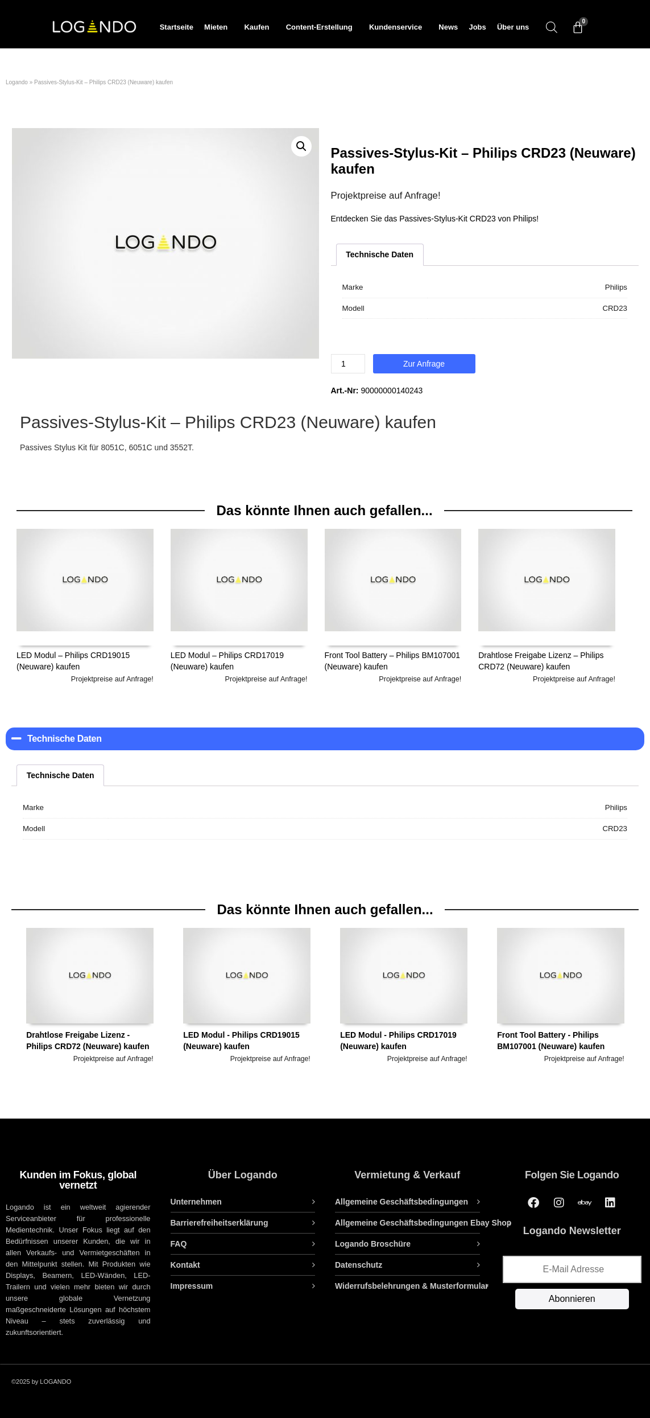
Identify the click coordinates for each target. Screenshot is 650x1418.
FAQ (179, 1243)
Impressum (192, 1285)
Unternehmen (196, 1201)
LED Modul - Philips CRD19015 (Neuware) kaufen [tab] (246, 996)
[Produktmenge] (348, 363)
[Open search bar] (551, 27)
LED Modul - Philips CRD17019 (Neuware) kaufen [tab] (403, 996)
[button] (301, 146)
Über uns (513, 27)
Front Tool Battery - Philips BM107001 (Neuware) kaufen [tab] (560, 996)
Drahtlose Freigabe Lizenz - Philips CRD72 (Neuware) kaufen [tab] (90, 996)
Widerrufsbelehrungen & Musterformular (411, 1285)
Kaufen (259, 27)
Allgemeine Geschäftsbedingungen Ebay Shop (423, 1222)
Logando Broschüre (373, 1243)
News (448, 27)
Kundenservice (398, 27)
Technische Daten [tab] (379, 254)
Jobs (477, 27)
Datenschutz (358, 1264)
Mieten (218, 27)
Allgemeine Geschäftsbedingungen (401, 1201)
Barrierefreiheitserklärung (219, 1222)
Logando (17, 82)
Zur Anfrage (424, 363)
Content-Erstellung (322, 27)
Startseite (176, 27)
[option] (89, 1017)
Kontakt (185, 1264)
